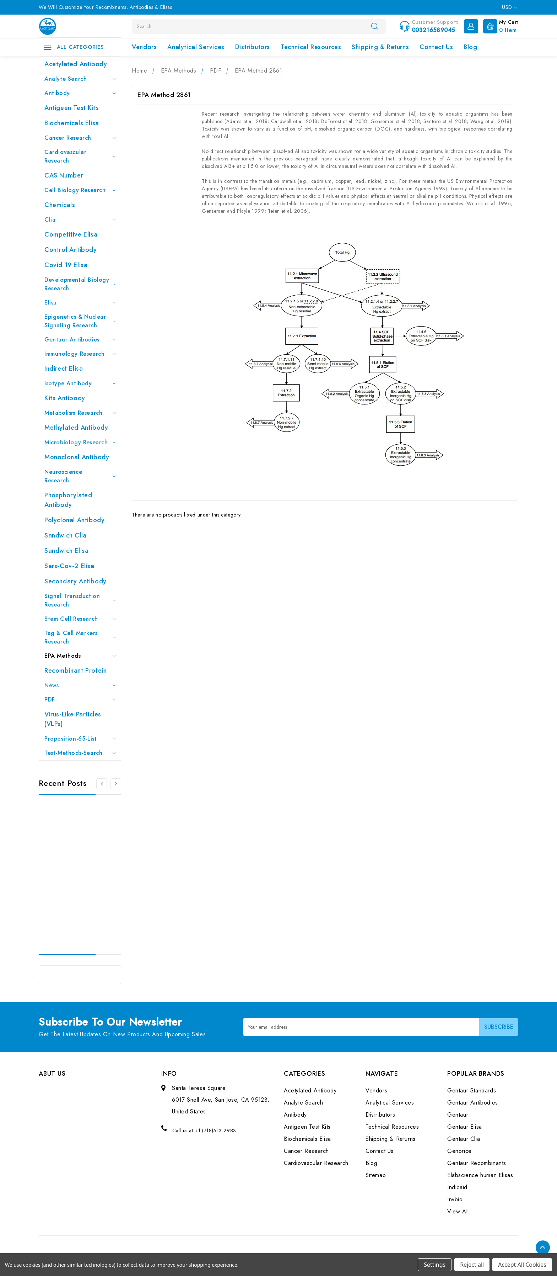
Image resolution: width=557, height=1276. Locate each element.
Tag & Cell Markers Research (79, 637)
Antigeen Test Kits (71, 107)
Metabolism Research (79, 413)
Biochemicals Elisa (71, 123)
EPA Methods (79, 656)
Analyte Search (79, 79)
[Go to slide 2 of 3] (115, 783)
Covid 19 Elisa (65, 265)
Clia (79, 220)
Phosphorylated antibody (68, 500)
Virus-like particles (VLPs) (72, 719)
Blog (470, 47)
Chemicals (59, 205)
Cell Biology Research (79, 190)
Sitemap (376, 1175)
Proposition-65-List (79, 739)
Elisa (79, 302)
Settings (434, 1265)
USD (509, 7)
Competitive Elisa (70, 234)
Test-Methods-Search (79, 753)
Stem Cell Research (79, 619)
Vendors (144, 47)
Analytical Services (195, 47)
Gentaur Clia (463, 1139)
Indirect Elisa (63, 368)
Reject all (472, 1265)
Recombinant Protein (75, 670)
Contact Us (436, 47)
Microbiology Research (79, 442)
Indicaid (457, 1187)
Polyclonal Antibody (74, 520)
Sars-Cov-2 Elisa (69, 566)
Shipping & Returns (380, 47)
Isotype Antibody (79, 383)
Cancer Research (79, 138)
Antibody (79, 93)
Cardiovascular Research (79, 156)
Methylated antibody (76, 427)
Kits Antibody (64, 398)
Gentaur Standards (471, 1090)
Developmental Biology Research (79, 284)
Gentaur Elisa (464, 1127)
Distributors (252, 47)
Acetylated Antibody (75, 64)
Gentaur (457, 1115)
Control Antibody (70, 249)
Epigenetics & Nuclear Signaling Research (79, 321)
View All (458, 1211)
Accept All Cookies (522, 1265)
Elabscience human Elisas (480, 1175)
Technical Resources (311, 47)
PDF (79, 699)
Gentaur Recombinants (476, 1163)
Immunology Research (79, 354)
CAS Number (63, 175)
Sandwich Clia (65, 535)
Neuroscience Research (79, 476)
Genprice (459, 1151)
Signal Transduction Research (79, 600)
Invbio (455, 1199)
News (79, 685)
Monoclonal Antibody (76, 457)
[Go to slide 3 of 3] (101, 783)
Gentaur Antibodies (79, 339)
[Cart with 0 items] (499, 25)
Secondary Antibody (75, 581)
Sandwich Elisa (66, 550)
